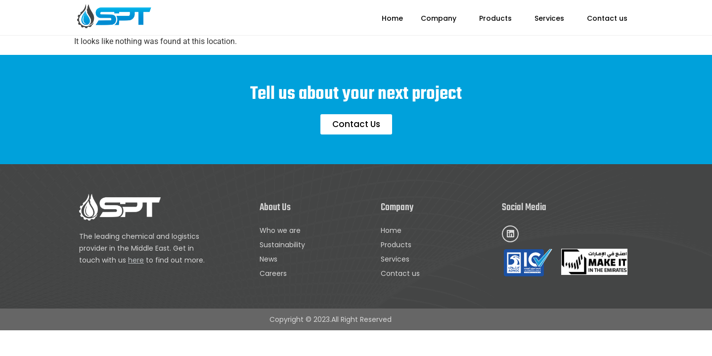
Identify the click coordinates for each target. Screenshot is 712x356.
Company (438, 18)
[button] (441, 18)
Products (495, 18)
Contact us (607, 18)
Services (549, 18)
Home (392, 18)
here (136, 260)
